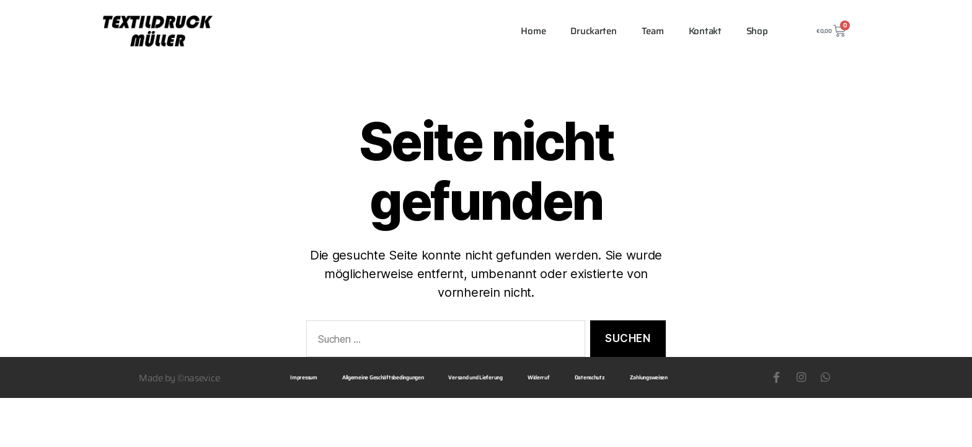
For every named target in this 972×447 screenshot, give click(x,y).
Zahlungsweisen (649, 377)
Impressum (303, 377)
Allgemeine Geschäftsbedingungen (383, 377)
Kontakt (705, 31)
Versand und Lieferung (475, 377)
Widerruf (539, 377)
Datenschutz (590, 377)
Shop (757, 31)
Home (533, 31)
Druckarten (593, 31)
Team (653, 31)
